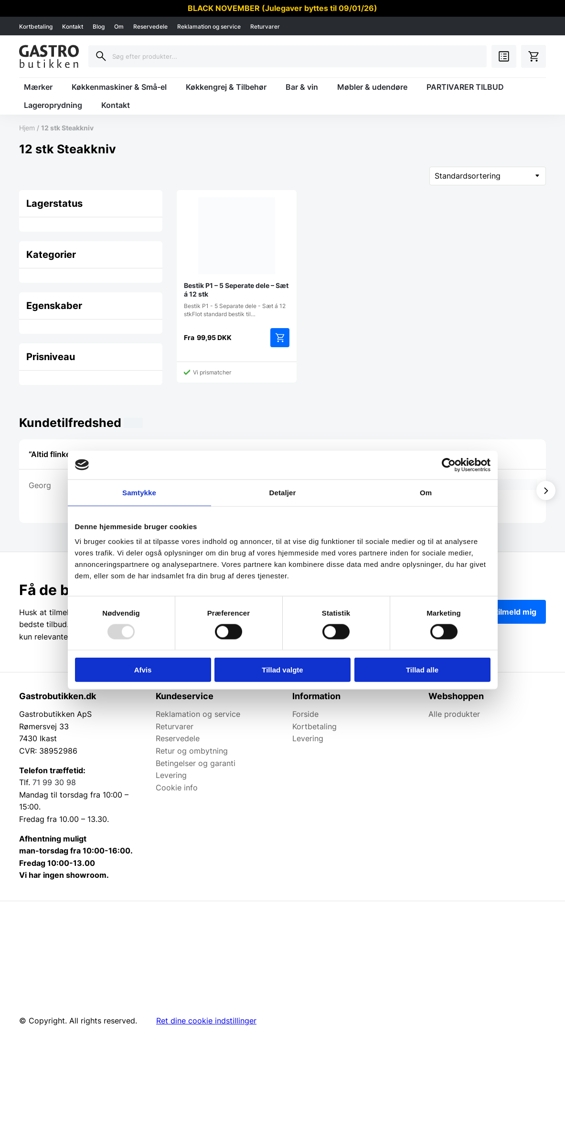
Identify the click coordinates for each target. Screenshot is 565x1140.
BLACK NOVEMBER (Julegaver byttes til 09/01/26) (282, 8)
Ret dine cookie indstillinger (206, 1020)
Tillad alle (422, 670)
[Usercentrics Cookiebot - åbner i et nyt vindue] (448, 465)
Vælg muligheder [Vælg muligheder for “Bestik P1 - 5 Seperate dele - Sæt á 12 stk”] (279, 337)
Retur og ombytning (192, 751)
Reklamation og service (209, 26)
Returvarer (265, 26)
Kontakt (72, 26)
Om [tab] (426, 492)
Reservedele (150, 26)
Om (119, 26)
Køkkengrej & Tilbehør (226, 87)
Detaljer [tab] (282, 492)
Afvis (143, 670)
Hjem (27, 128)
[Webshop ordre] (487, 176)
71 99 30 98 (54, 782)
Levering (171, 775)
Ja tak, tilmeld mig (502, 612)
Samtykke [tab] (139, 492)
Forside (305, 714)
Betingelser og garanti (195, 763)
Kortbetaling (36, 26)
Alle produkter (454, 714)
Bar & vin (302, 87)
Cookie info (177, 787)
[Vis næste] (545, 490)
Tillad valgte (282, 670)
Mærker (38, 87)
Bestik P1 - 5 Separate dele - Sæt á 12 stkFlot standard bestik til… (236, 257)
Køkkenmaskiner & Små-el (119, 87)
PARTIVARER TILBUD (465, 87)
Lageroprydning (53, 105)
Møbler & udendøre (372, 87)
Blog (99, 26)
